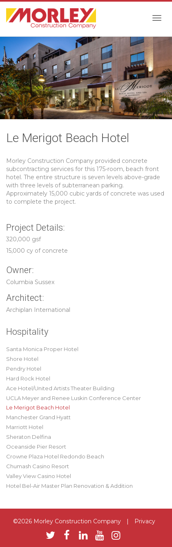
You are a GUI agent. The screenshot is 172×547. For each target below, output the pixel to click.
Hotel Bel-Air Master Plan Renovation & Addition (69, 486)
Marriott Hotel (24, 427)
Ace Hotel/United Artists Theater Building (60, 388)
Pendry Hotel (23, 368)
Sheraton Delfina (28, 437)
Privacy (144, 521)
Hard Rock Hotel (28, 378)
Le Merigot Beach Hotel (38, 407)
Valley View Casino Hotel (38, 476)
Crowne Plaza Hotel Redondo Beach (55, 456)
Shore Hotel (22, 359)
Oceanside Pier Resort (36, 446)
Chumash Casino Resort (37, 466)
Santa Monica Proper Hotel (42, 349)
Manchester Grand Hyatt (38, 417)
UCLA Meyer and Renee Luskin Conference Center (73, 398)
